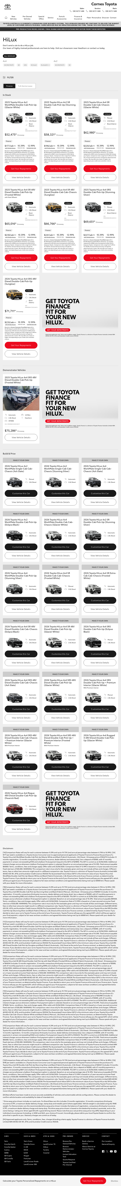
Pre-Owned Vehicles (27, 17)
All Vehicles (9, 56)
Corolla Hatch (9, 1144)
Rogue (34, 65)
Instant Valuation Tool (69, 1155)
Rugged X (45, 65)
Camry (6, 1150)
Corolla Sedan (10, 1147)
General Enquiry (108, 1144)
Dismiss (114, 1180)
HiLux (45, 1141)
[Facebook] (103, 1151)
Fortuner (27, 1158)
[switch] (19, 86)
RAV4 (26, 1150)
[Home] (6, 17)
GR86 (6, 1153)
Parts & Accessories (62, 17)
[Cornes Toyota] (7, 7)
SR (19, 65)
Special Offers (41, 17)
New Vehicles (13, 17)
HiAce (45, 1147)
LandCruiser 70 (49, 1144)
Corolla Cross (29, 1144)
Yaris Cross (28, 1141)
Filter (10, 77)
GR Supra (8, 1155)
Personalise (96, 17)
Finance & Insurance (78, 17)
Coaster (46, 1153)
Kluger (26, 1155)
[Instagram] (115, 1151)
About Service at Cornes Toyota (88, 1147)
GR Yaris (7, 1161)
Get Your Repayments (21, 168)
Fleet (89, 17)
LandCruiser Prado (31, 1161)
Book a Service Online (88, 1142)
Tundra (46, 1150)
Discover (105, 17)
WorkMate (9, 65)
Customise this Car (21, 493)
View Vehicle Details (21, 177)
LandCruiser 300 (30, 1164)
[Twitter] (107, 1151)
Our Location (107, 1141)
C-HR (26, 1147)
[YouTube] (111, 1151)
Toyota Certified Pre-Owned (69, 1163)
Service (50, 17)
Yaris (6, 1141)
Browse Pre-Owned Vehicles (69, 1142)
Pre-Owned (68, 1136)
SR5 (25, 65)
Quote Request (69, 1159)
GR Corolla (8, 1158)
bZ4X (26, 1153)
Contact (113, 17)
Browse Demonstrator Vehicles (68, 1148)
